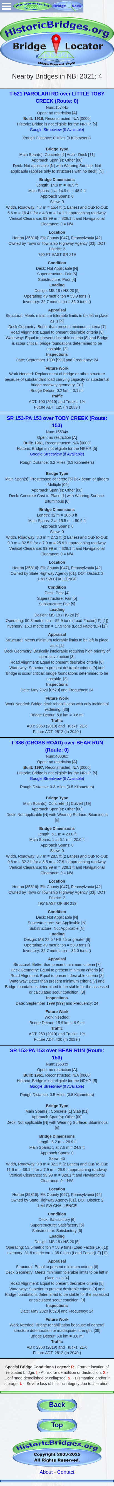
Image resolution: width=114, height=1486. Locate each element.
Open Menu (6, 6)
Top (57, 1425)
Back (57, 1404)
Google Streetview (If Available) (57, 129)
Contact (66, 1472)
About (46, 1472)
